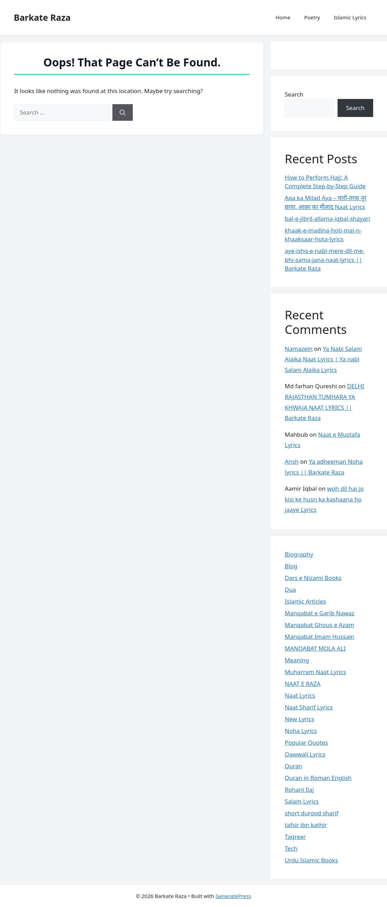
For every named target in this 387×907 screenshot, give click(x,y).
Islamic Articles (305, 601)
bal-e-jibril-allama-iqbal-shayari (327, 219)
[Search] (122, 112)
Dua (290, 589)
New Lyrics (299, 719)
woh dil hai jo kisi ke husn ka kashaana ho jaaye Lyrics (324, 499)
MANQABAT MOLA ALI (315, 648)
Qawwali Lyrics (305, 754)
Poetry (312, 17)
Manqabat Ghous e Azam (319, 625)
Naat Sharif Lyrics (309, 707)
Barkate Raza (42, 17)
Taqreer (295, 837)
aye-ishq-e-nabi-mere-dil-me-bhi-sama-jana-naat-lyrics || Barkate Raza (325, 259)
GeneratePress (233, 895)
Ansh (291, 461)
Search (294, 94)
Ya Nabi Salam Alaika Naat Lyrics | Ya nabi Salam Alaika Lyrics (323, 359)
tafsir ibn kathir (306, 825)
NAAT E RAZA (302, 684)
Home (283, 17)
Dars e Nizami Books (313, 578)
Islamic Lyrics (350, 17)
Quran (293, 766)
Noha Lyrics (301, 731)
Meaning (297, 660)
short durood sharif (311, 813)
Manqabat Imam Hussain (319, 637)
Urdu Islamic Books (311, 860)
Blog (291, 566)
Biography (299, 554)
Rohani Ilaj (299, 789)
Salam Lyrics (302, 801)
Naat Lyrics (300, 695)
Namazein (298, 349)
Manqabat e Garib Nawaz (319, 613)
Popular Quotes (306, 742)
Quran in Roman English (318, 778)
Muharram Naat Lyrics (315, 672)
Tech (291, 848)
